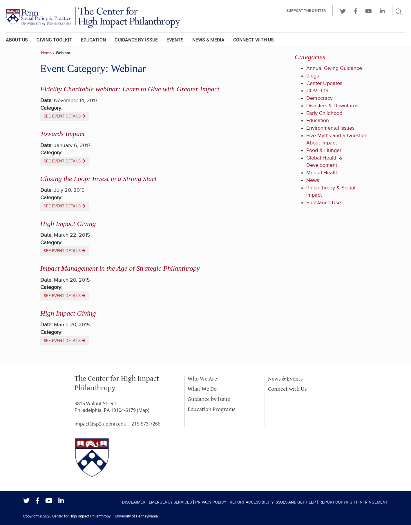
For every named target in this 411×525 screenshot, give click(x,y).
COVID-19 (317, 91)
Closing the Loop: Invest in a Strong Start (98, 178)
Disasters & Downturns (332, 106)
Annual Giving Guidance (334, 68)
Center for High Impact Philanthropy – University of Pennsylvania (105, 516)
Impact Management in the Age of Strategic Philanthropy (120, 268)
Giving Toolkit (54, 40)
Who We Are (202, 379)
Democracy (319, 98)
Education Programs (212, 409)
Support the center (306, 10)
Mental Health (322, 173)
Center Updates (324, 83)
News (312, 180)
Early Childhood (324, 113)
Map (143, 410)
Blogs (312, 76)
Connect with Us (287, 389)
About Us (17, 40)
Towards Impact (62, 133)
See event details (64, 116)
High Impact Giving (68, 223)
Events (175, 40)
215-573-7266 (145, 424)
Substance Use (323, 203)
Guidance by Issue (136, 40)
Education (93, 40)
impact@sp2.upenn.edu (100, 424)
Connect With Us (253, 40)
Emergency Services (170, 502)
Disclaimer (133, 502)
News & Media (208, 40)
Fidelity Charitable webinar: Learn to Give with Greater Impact (130, 89)
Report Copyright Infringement (353, 502)
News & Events (285, 379)
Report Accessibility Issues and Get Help (273, 502)
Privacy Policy (210, 502)
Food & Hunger (323, 150)
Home (46, 52)
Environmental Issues (330, 128)
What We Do (202, 389)
